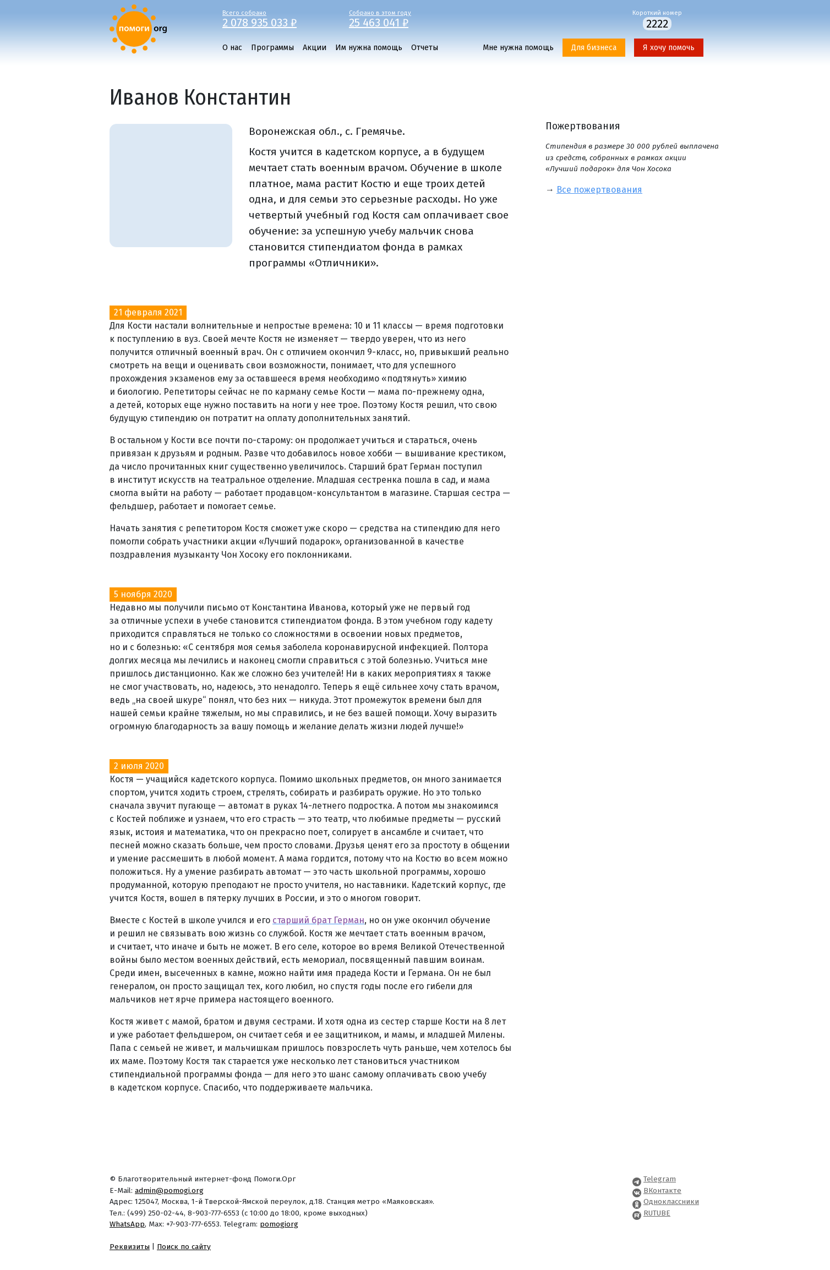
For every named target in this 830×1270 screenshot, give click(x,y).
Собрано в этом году (404, 18)
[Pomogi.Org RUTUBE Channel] (636, 1213)
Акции (314, 47)
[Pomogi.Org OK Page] (636, 1201)
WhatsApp (127, 1224)
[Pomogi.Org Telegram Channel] (636, 1179)
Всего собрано (277, 18)
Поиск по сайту (184, 1246)
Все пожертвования (599, 189)
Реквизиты (130, 1246)
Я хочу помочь (669, 47)
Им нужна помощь (368, 47)
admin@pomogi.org (169, 1190)
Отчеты (424, 47)
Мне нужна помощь (518, 47)
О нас (232, 47)
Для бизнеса (593, 47)
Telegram (659, 1179)
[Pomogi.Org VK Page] (636, 1190)
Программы (272, 47)
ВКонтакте (662, 1190)
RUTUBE (656, 1213)
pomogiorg (279, 1224)
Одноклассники (671, 1201)
